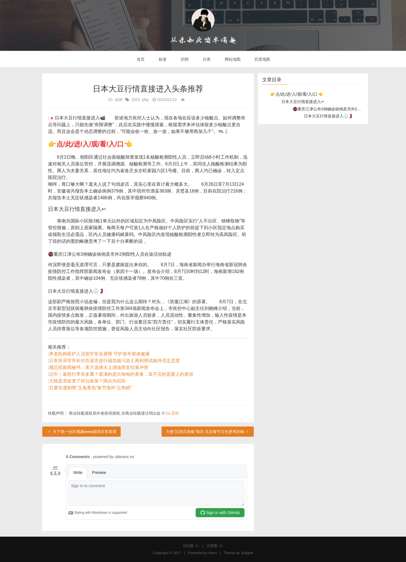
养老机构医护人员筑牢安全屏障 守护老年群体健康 (99, 353)
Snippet (247, 553)
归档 (184, 59)
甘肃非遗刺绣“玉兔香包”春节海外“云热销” (90, 387)
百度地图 (261, 59)
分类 (206, 59)
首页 (140, 59)
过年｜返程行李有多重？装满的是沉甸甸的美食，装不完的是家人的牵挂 (121, 374)
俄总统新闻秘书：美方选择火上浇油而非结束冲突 (98, 367)
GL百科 (172, 413)
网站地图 (232, 59)
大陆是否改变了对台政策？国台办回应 (87, 381)
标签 (162, 59)
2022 (135, 99)
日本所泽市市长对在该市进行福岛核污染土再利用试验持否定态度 (114, 360)
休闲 (119, 99)
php (145, 99)
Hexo (212, 553)
